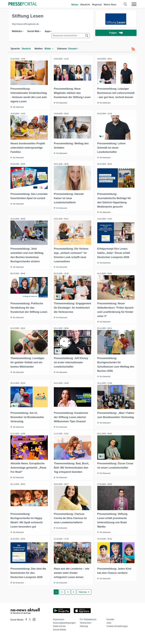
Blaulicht (85, 4)
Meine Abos (110, 4)
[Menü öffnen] (134, 4)
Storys (74, 4)
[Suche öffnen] (125, 4)
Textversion (85, 621)
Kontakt (110, 618)
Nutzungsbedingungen (64, 621)
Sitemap (84, 625)
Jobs (108, 621)
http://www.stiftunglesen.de (25, 24)
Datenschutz (59, 625)
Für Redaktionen (88, 618)
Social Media (59, 628)
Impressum (58, 618)
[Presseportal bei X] (29, 618)
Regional (97, 4)
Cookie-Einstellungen (117, 625)
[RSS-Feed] (133, 49)
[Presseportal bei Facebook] (25, 618)
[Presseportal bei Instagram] (33, 618)
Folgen (115, 33)
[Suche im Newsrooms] (71, 35)
